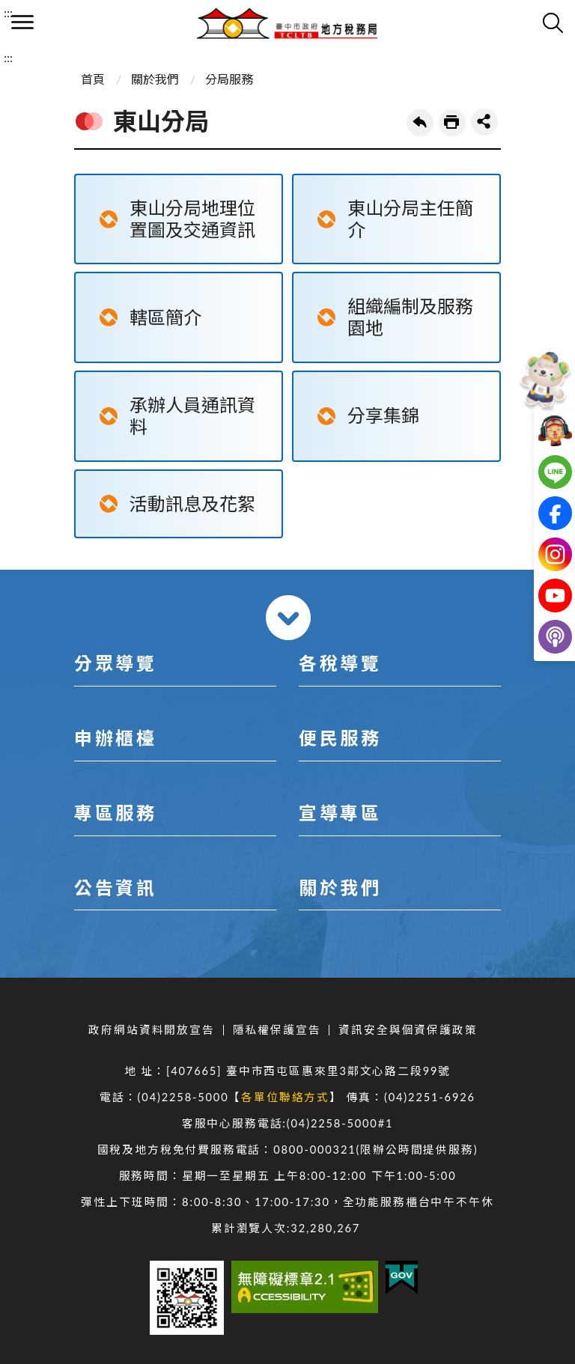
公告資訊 (115, 887)
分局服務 (229, 79)
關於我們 (155, 79)
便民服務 (340, 738)
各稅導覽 (340, 663)
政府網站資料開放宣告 (151, 1029)
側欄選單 (22, 22)
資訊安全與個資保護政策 (407, 1029)
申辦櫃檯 (115, 738)
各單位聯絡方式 (285, 1097)
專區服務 (115, 812)
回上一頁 (420, 122)
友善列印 (452, 122)
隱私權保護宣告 (277, 1029)
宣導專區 (340, 812)
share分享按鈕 (484, 122)
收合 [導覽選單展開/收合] (288, 617)
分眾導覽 (115, 663)
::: (8, 12)
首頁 (93, 79)
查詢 (552, 22)
